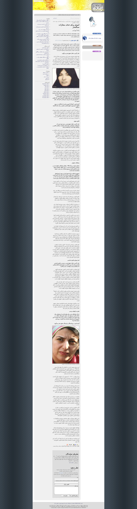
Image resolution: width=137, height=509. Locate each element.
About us (69, 503)
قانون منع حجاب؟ (45, 47)
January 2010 (46, 94)
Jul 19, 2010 (71, 462)
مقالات (47, 75)
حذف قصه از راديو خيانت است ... (42, 41)
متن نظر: (76, 485)
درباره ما (66, 503)
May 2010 (47, 89)
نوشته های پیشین (65, 1)
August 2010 (46, 85)
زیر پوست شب (46, 73)
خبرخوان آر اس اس (56, 1)
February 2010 (46, 93)
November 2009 (45, 97)
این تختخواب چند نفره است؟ (43, 65)
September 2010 (45, 83)
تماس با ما (56, 503)
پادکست (49, 1)
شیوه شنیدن (61, 503)
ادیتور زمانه (61, 472)
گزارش (47, 78)
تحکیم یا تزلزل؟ (45, 64)
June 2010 (47, 87)
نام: (77, 477)
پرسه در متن (46, 76)
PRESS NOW (77, 503)
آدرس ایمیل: (75, 480)
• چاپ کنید (55, 18)
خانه (78, 14)
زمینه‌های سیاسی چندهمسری (43, 60)
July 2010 (47, 86)
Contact (73, 503)
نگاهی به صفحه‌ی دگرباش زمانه (43, 20)
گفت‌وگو (72, 14)
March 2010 (46, 92)
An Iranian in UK (45, 43)
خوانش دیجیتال (46, 72)
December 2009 (45, 96)
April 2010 (46, 90)
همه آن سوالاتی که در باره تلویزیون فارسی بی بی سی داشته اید (42, 31)
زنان (76, 14)
